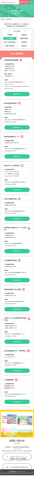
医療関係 (24, 35)
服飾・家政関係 (9, 46)
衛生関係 (24, 42)
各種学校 (24, 46)
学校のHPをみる (17, 94)
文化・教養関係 (9, 38)
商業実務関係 (24, 38)
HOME (2, 19)
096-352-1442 (9, 88)
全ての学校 (17, 31)
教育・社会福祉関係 (10, 42)
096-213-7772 (9, 84)
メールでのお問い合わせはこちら (18, 478)
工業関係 (10, 35)
